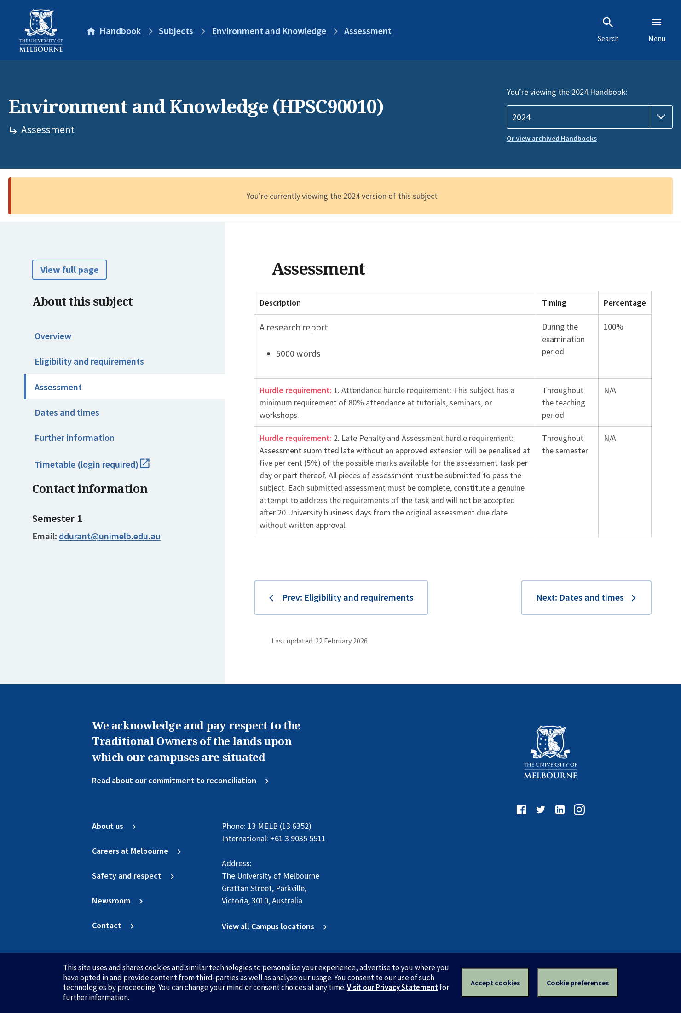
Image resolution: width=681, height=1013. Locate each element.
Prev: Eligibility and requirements (348, 597)
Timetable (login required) (104, 468)
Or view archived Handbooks (552, 138)
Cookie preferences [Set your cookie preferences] (578, 982)
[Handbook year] (589, 117)
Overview (53, 336)
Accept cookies (495, 982)
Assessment (58, 387)
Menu (656, 29)
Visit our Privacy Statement (392, 987)
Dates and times (67, 412)
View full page (69, 270)
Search (608, 29)
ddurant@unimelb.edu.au (110, 536)
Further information (75, 438)
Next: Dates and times (580, 597)
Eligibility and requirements (89, 361)
